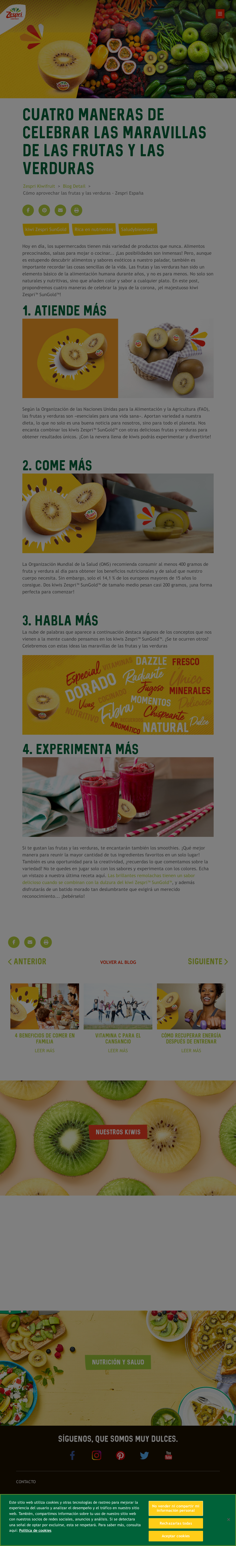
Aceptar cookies (176, 1536)
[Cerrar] (229, 1519)
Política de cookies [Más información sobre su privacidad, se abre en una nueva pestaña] (35, 1530)
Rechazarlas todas (176, 1523)
